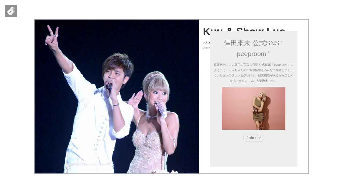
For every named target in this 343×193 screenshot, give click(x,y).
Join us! (254, 138)
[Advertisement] (253, 153)
